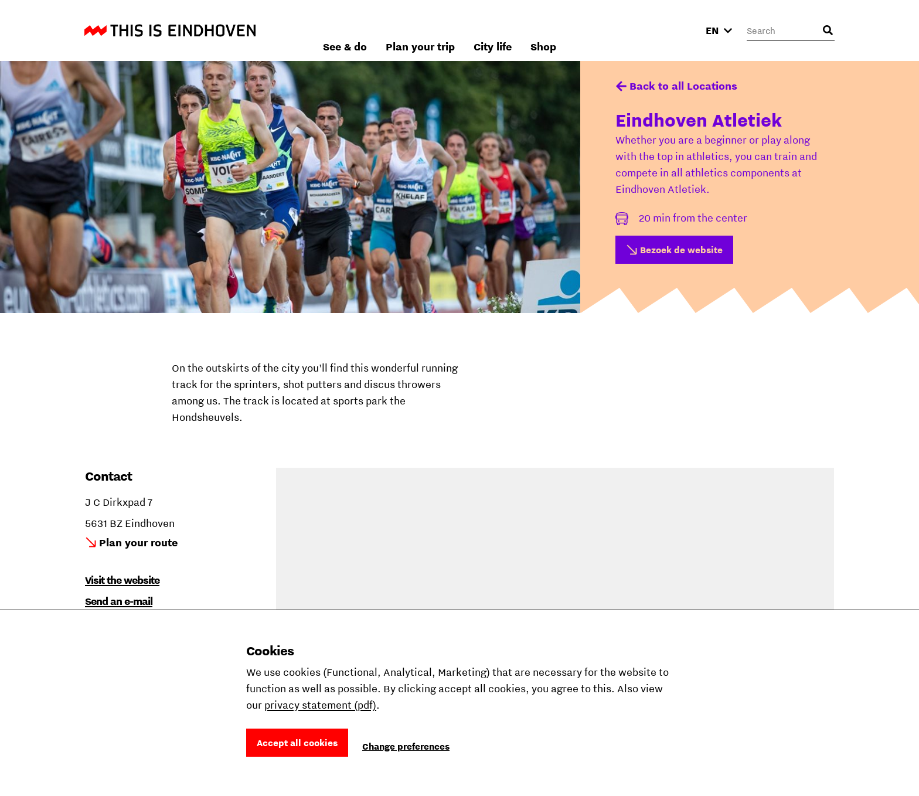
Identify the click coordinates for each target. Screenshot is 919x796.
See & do (471, 30)
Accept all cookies (297, 743)
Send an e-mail (118, 601)
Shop (669, 30)
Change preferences (406, 746)
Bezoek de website (681, 250)
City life (619, 30)
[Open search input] (828, 30)
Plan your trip (546, 30)
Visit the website (122, 580)
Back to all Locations (683, 86)
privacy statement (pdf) (320, 705)
